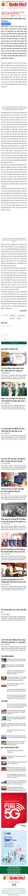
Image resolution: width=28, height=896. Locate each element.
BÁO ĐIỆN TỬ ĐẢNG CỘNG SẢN (14, 867)
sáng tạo (19, 318)
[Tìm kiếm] (26, 8)
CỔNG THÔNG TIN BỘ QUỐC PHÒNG (14, 872)
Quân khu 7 (12, 315)
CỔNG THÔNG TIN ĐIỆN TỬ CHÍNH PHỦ (14, 869)
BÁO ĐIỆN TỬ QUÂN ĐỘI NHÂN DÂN (14, 871)
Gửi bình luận (14, 343)
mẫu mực (12, 318)
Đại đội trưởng (21, 315)
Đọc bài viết (6, 24)
